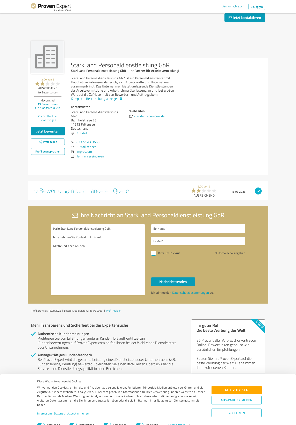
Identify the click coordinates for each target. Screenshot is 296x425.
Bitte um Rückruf (169, 253)
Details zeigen (176, 417)
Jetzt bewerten (47, 131)
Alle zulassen (236, 382)
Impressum (44, 406)
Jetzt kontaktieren (245, 17)
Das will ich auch (233, 6)
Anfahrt (81, 133)
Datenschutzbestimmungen (72, 406)
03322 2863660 (87, 142)
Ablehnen (237, 405)
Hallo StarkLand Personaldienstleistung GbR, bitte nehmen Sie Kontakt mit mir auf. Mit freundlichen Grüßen (98, 259)
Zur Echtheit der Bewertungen (48, 118)
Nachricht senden (173, 281)
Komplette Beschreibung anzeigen (96, 98)
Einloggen (257, 7)
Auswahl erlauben (236, 392)
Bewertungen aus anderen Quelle (47, 106)
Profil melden (113, 310)
